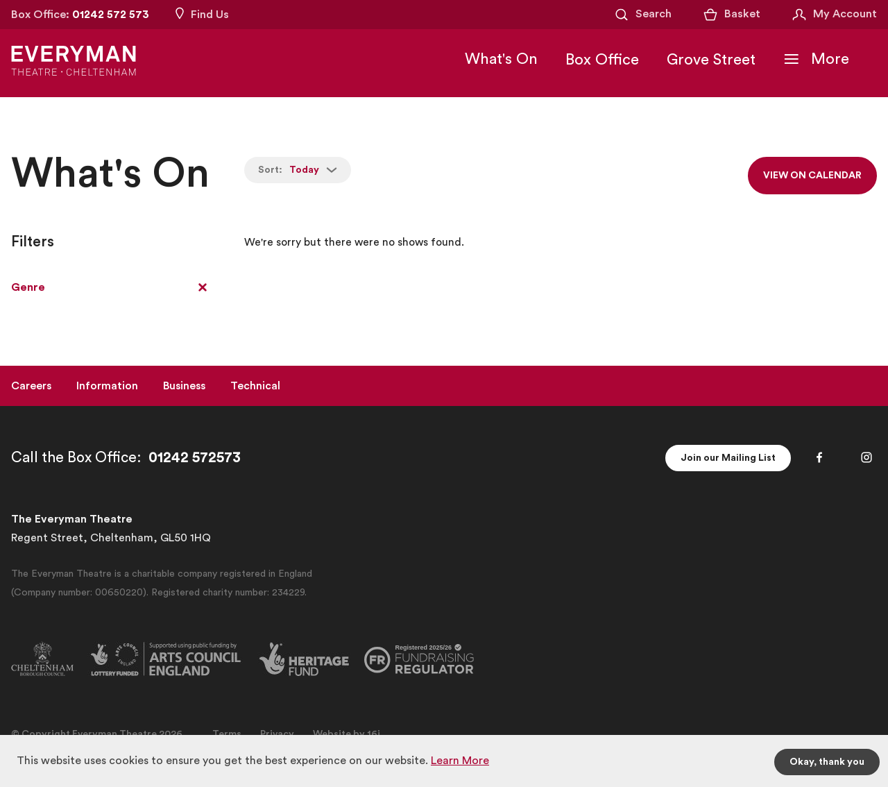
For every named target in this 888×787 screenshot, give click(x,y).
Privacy (277, 734)
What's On (501, 59)
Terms (226, 734)
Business (184, 385)
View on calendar (812, 175)
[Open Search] (642, 14)
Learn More (460, 760)
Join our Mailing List (728, 458)
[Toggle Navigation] (816, 59)
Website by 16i (346, 734)
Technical (255, 385)
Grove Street (711, 59)
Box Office (602, 59)
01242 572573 (194, 457)
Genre (28, 287)
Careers (31, 385)
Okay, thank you (826, 762)
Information (107, 385)
